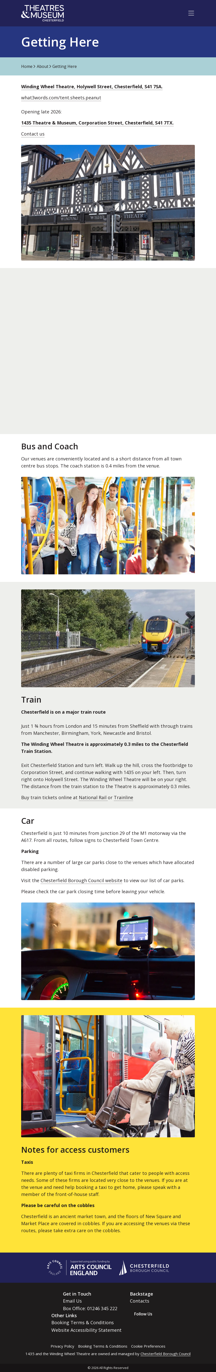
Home (26, 66)
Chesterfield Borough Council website (81, 880)
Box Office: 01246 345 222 (90, 1308)
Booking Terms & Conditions (82, 1322)
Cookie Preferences (148, 1346)
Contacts (139, 1301)
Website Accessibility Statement (86, 1330)
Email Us (72, 1301)
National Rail (93, 797)
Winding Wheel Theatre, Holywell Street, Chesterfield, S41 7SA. (92, 86)
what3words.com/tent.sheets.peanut (61, 98)
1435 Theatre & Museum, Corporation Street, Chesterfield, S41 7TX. (97, 123)
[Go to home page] (42, 13)
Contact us (33, 134)
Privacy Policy (62, 1346)
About (42, 66)
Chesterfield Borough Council (165, 1353)
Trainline (123, 797)
